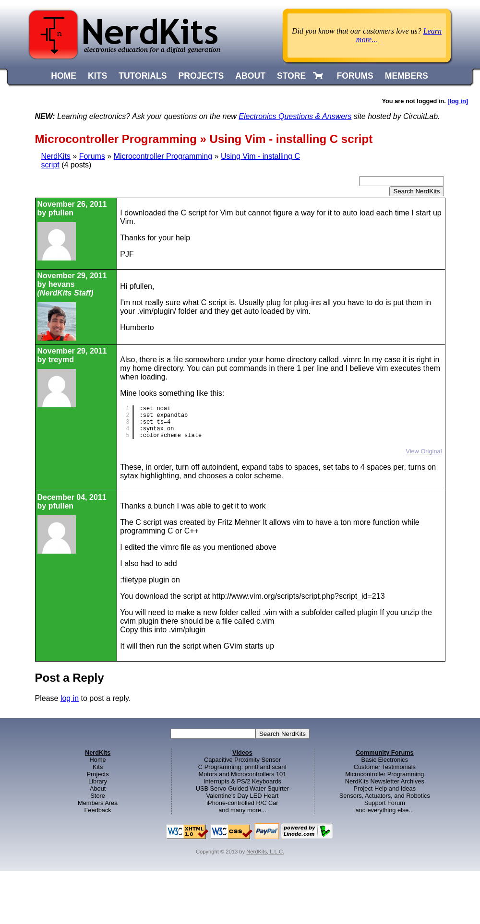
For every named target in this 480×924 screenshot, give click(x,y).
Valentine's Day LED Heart (242, 795)
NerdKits (56, 156)
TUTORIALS (143, 76)
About (98, 788)
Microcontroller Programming (163, 156)
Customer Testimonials (385, 766)
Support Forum (384, 802)
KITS (97, 76)
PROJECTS (201, 76)
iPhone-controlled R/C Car (242, 802)
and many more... (242, 810)
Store (97, 795)
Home (98, 759)
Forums (92, 156)
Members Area (98, 802)
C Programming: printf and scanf (242, 766)
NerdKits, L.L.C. (265, 851)
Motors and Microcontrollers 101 (243, 774)
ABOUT (250, 76)
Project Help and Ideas (385, 788)
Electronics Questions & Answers (295, 116)
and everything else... (384, 810)
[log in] (457, 101)
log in (69, 698)
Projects (98, 774)
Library (97, 781)
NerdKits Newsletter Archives (384, 781)
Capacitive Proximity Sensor (242, 759)
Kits (98, 766)
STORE (291, 76)
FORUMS (355, 76)
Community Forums (385, 752)
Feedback (97, 810)
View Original (424, 451)
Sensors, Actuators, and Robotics (384, 795)
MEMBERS (406, 76)
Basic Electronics (384, 759)
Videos (242, 752)
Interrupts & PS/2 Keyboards (242, 781)
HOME (63, 76)
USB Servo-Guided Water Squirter (242, 788)
